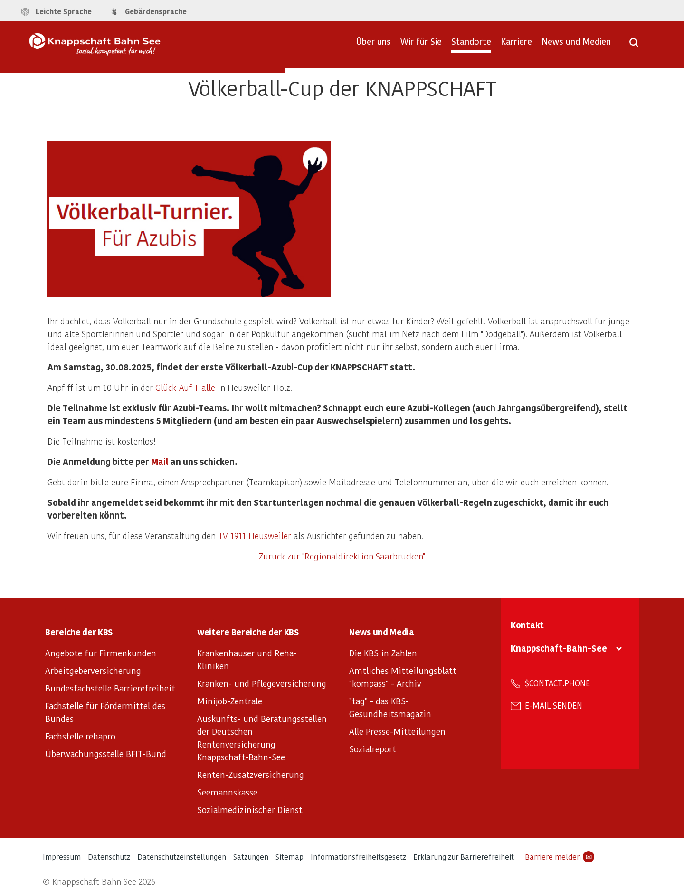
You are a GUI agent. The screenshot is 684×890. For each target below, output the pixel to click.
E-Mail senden (553, 705)
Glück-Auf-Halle (185, 387)
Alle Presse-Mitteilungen (397, 731)
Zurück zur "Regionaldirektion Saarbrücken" (342, 556)
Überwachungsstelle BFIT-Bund (105, 753)
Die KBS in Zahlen (383, 653)
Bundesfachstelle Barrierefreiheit (110, 688)
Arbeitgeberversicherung (93, 670)
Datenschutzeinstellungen (181, 856)
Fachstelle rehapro (80, 736)
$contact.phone (557, 683)
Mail (160, 461)
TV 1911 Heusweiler (254, 535)
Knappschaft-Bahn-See (559, 648)
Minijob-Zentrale (229, 701)
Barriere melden (559, 856)
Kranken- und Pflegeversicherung (261, 683)
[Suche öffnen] (633, 45)
